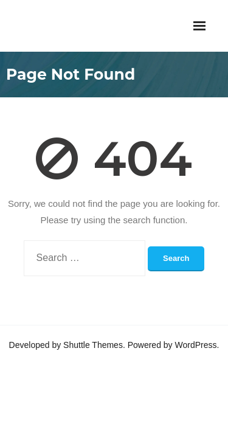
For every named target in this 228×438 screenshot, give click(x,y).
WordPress (196, 345)
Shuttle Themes (93, 345)
